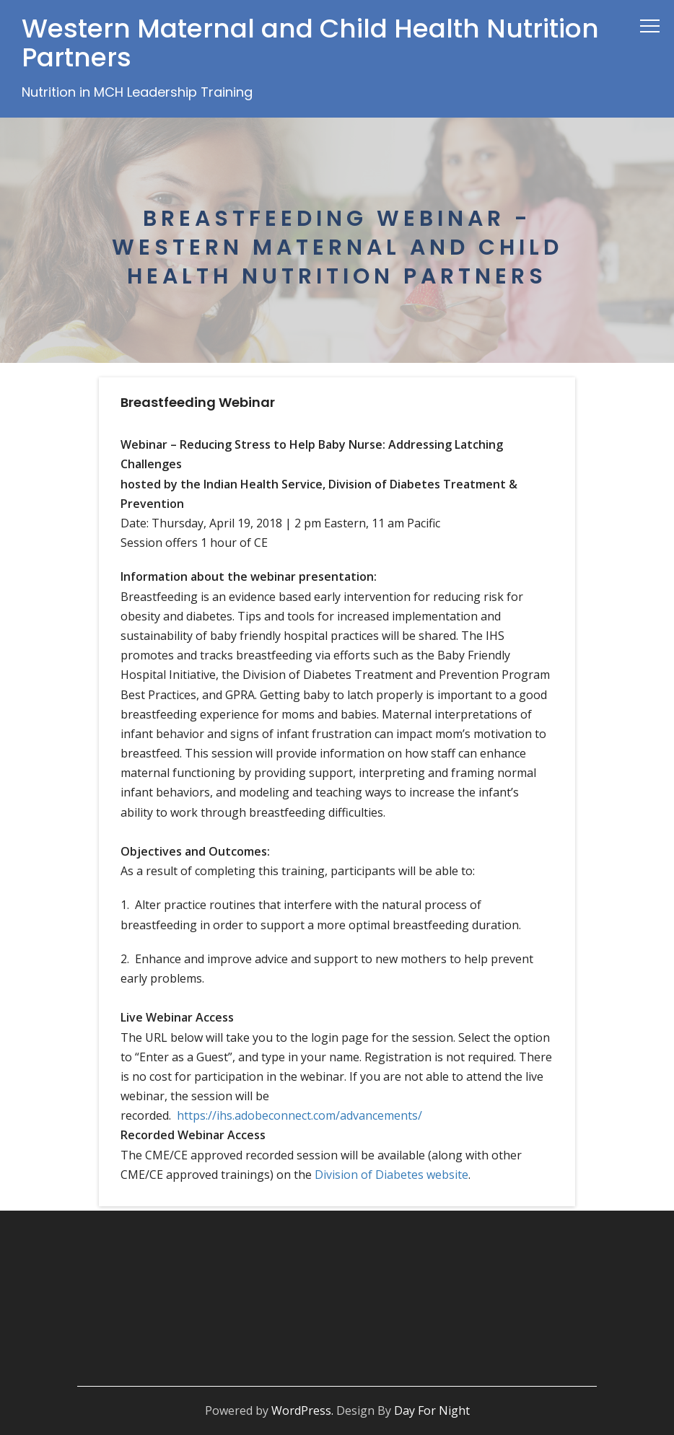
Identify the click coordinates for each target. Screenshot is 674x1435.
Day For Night (432, 1410)
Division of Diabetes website (391, 1174)
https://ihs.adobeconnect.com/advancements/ (299, 1115)
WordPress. (302, 1410)
